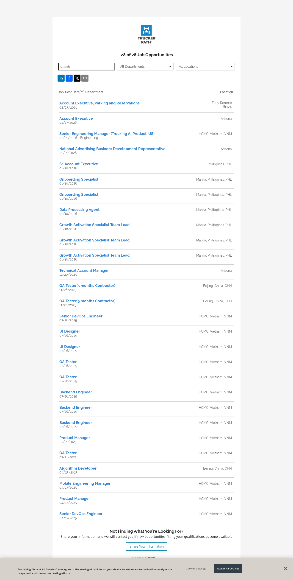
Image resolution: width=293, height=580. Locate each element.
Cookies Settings (196, 568)
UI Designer (69, 331)
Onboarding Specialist (78, 179)
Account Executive (76, 118)
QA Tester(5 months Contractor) (87, 285)
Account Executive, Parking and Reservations (99, 103)
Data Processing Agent (79, 209)
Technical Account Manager (84, 270)
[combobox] (145, 66)
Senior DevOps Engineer (80, 316)
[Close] (286, 568)
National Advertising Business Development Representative (112, 149)
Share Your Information (147, 546)
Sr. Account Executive (78, 164)
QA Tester (68, 362)
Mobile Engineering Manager (85, 483)
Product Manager (74, 438)
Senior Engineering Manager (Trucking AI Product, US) (107, 134)
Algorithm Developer (78, 468)
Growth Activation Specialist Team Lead (94, 225)
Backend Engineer (75, 392)
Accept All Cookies (228, 568)
